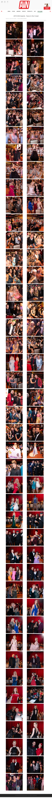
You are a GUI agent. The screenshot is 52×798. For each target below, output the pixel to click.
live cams (39, 12)
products (29, 11)
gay (35, 11)
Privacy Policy (35, 795)
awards (18, 11)
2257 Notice (30, 795)
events (24, 11)
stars (13, 11)
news (9, 11)
